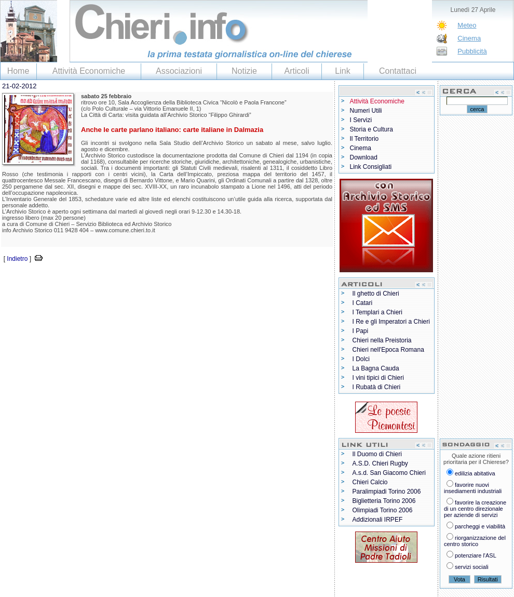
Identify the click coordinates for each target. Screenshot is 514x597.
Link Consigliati (371, 166)
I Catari (363, 303)
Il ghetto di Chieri (376, 293)
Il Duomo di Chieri (377, 454)
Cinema (469, 38)
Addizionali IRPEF (378, 519)
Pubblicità (471, 51)
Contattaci (397, 71)
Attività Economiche (89, 71)
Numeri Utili (366, 110)
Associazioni (179, 71)
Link (342, 71)
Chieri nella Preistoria (382, 340)
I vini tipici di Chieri (378, 377)
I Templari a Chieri (377, 312)
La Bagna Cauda (376, 368)
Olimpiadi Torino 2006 (383, 510)
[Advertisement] (121, 280)
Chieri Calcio (370, 482)
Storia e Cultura (371, 129)
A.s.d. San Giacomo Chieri (389, 472)
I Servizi (361, 120)
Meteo (466, 25)
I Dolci (361, 359)
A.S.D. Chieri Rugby (380, 463)
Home (18, 71)
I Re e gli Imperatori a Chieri (391, 321)
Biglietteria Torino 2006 (384, 501)
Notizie (244, 71)
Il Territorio (364, 138)
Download (363, 157)
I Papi (361, 331)
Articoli (296, 71)
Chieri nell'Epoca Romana (388, 349)
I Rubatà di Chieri (377, 387)
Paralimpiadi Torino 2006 (387, 491)
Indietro (17, 258)
